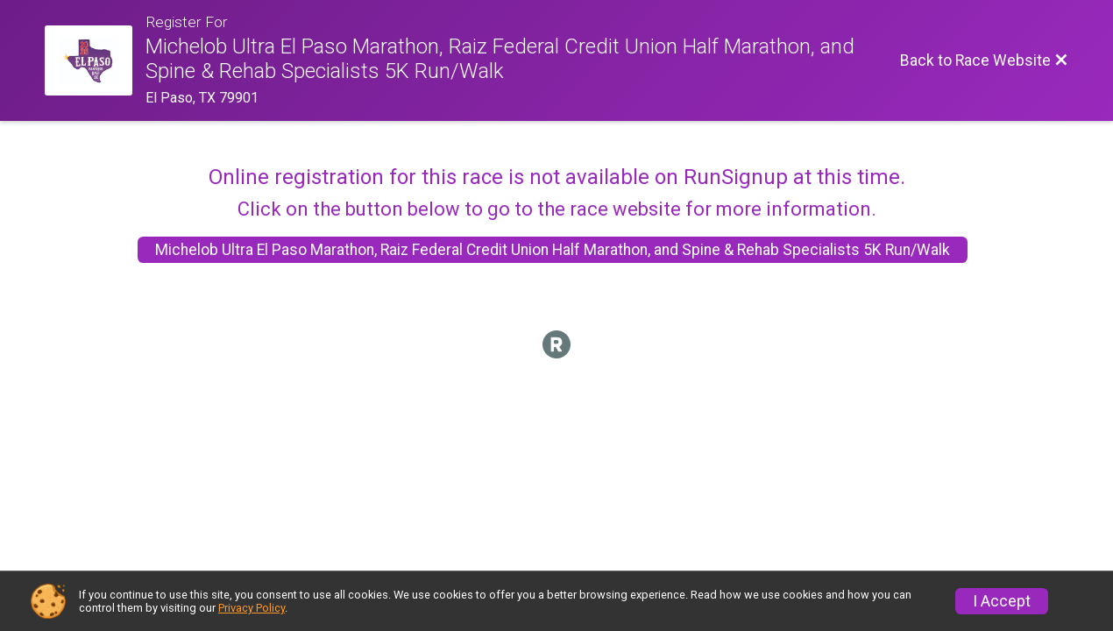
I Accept (1002, 601)
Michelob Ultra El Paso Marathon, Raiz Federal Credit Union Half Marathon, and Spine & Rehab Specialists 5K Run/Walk (552, 250)
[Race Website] (95, 60)
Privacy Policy (251, 607)
